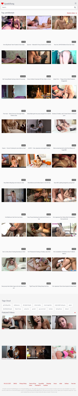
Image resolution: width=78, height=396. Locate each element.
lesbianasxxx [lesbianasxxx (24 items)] (17, 305)
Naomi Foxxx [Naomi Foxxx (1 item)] (18, 309)
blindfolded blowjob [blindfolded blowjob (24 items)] (7, 309)
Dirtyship (48, 383)
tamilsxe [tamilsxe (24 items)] (51, 309)
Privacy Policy (23, 383)
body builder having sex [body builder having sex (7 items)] (60, 305)
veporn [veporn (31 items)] (70, 305)
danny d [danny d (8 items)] (67, 309)
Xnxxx (55, 383)
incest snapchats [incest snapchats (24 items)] (48, 305)
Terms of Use (32, 383)
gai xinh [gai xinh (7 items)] (34, 309)
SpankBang (7, 3)
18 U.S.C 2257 (7, 383)
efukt (60, 383)
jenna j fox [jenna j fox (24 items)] (26, 309)
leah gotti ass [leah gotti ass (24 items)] (59, 309)
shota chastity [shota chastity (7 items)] (37, 305)
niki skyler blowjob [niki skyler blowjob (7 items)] (27, 305)
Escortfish (41, 383)
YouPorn (45, 385)
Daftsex (67, 383)
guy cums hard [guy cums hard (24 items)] (42, 309)
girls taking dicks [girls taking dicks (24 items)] (7, 305)
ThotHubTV (38, 385)
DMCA (15, 383)
